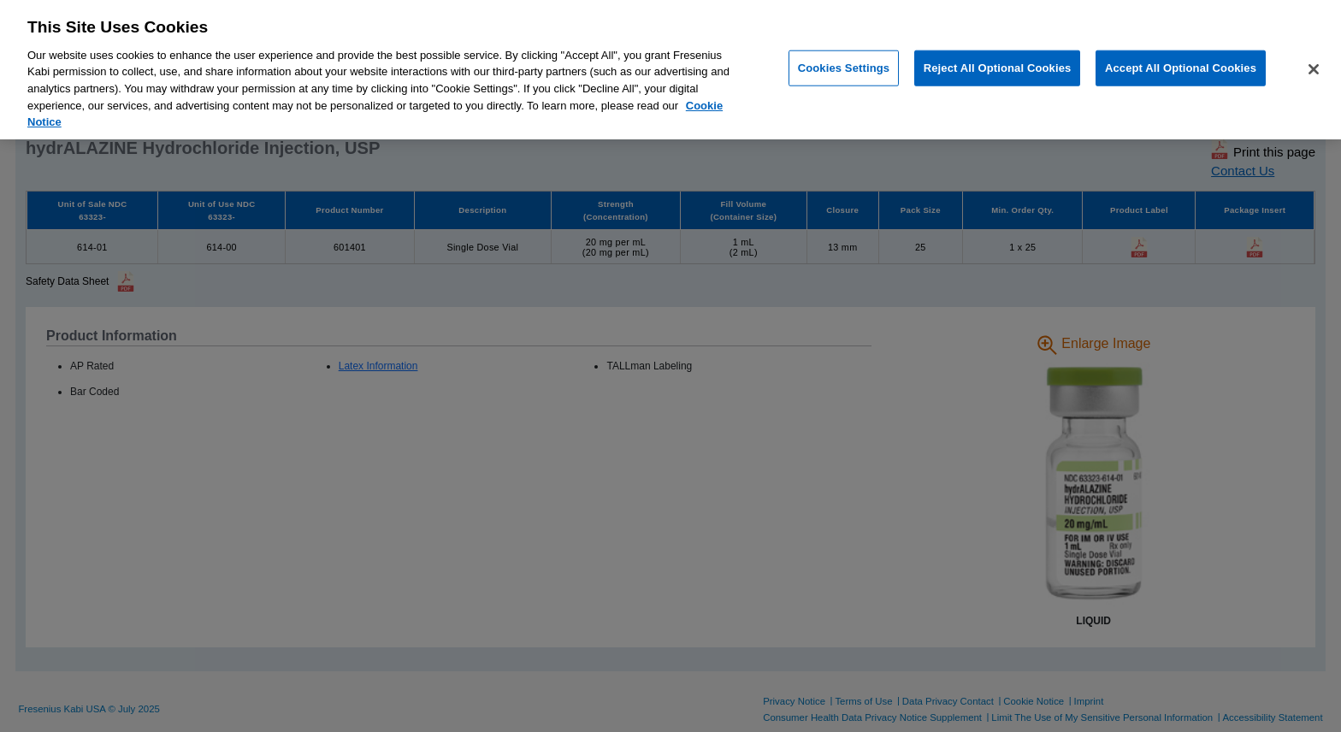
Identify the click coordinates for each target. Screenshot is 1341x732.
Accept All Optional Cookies (1180, 68)
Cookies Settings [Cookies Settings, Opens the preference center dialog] (844, 68)
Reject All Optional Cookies (998, 68)
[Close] (1313, 69)
